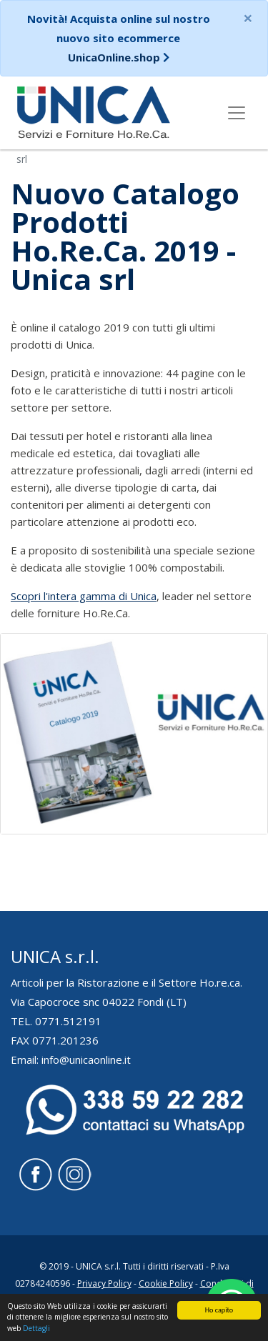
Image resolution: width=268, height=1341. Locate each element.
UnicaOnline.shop (114, 57)
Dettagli (36, 1328)
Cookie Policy (166, 1283)
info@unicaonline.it (86, 1059)
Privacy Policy (104, 1283)
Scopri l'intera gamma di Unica (84, 596)
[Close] (248, 18)
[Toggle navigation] (237, 113)
